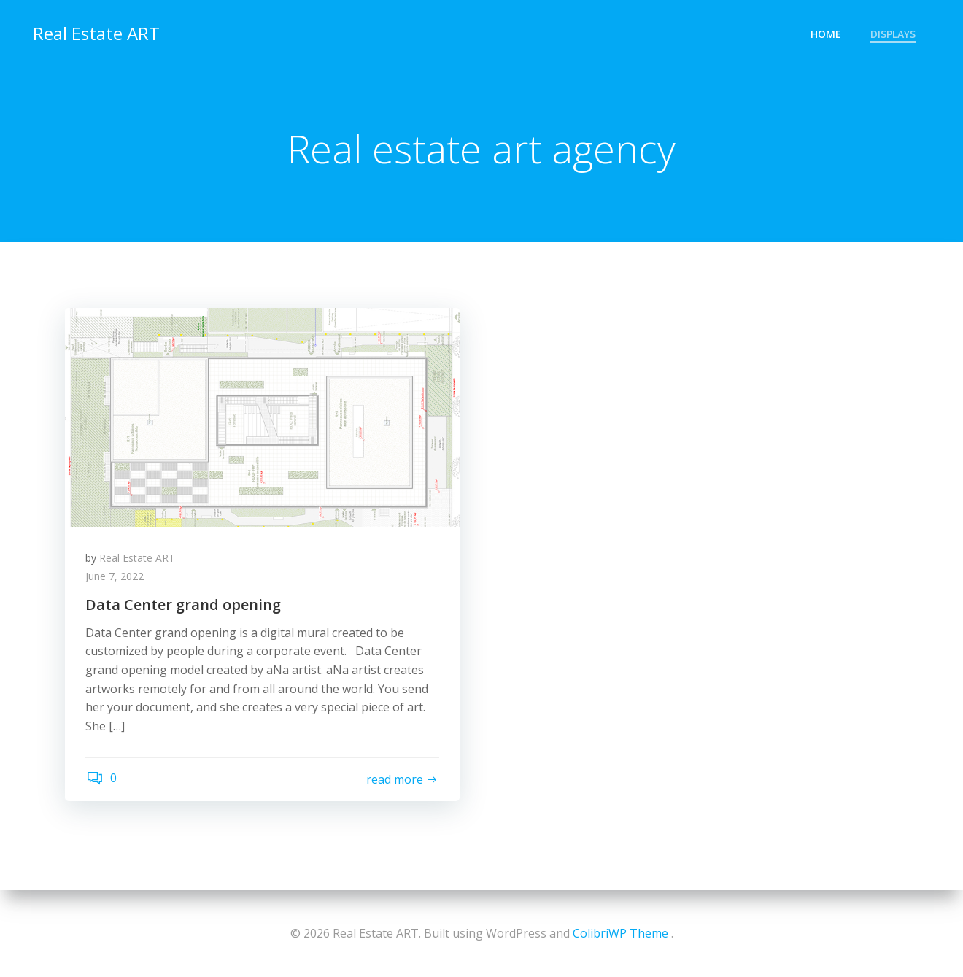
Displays (893, 33)
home (826, 33)
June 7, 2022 (116, 578)
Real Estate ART (95, 32)
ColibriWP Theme (620, 933)
